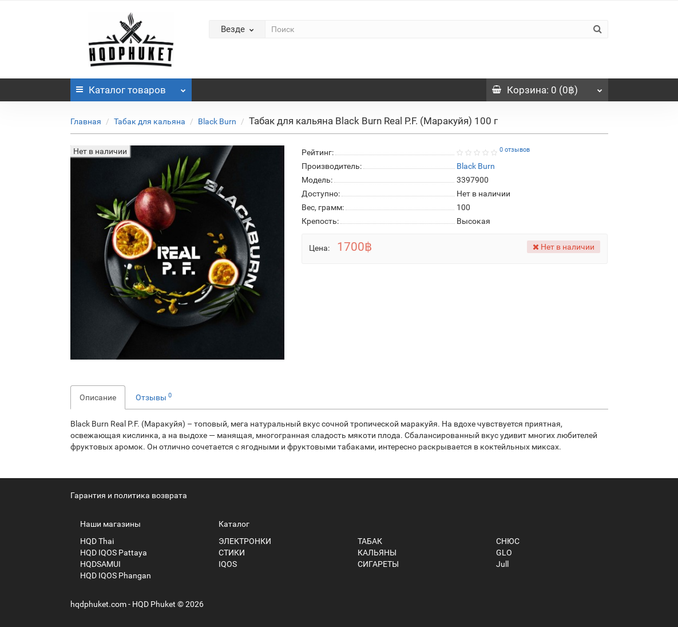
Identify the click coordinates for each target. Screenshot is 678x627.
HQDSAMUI (95, 564)
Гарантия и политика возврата (128, 495)
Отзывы (154, 397)
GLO (499, 552)
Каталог (131, 87)
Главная (85, 121)
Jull (497, 564)
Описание (98, 397)
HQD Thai (92, 541)
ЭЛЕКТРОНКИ (240, 541)
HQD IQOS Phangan (110, 575)
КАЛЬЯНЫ (372, 552)
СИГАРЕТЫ (373, 564)
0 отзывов (514, 149)
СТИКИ (227, 552)
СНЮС (503, 541)
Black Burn (217, 121)
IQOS (223, 564)
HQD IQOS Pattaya (108, 552)
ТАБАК (365, 541)
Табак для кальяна (149, 121)
